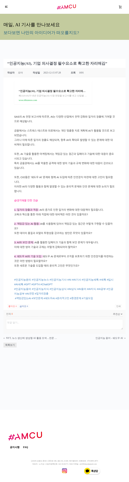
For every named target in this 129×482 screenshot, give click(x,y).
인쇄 (118, 306)
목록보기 (10, 345)
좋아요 (12, 306)
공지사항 (15, 447)
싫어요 (24, 306)
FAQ (25, 447)
